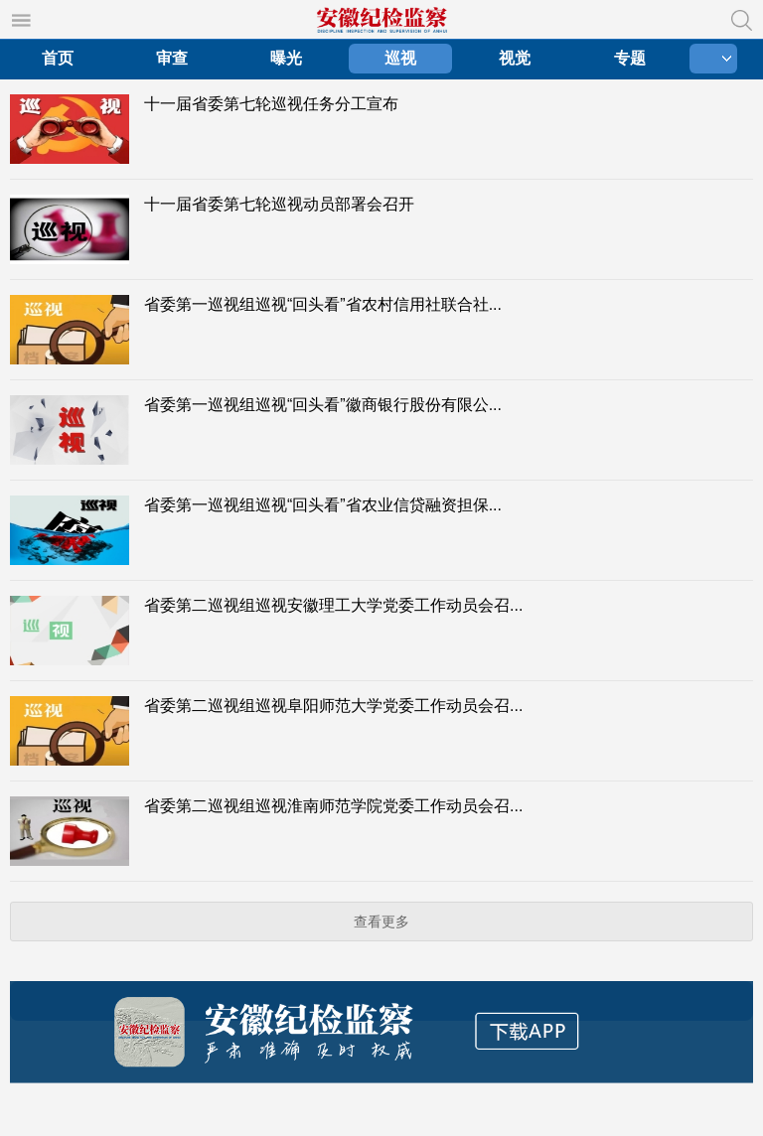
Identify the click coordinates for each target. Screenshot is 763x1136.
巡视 (400, 58)
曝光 (286, 58)
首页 (58, 58)
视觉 (515, 58)
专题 (630, 58)
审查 (172, 58)
